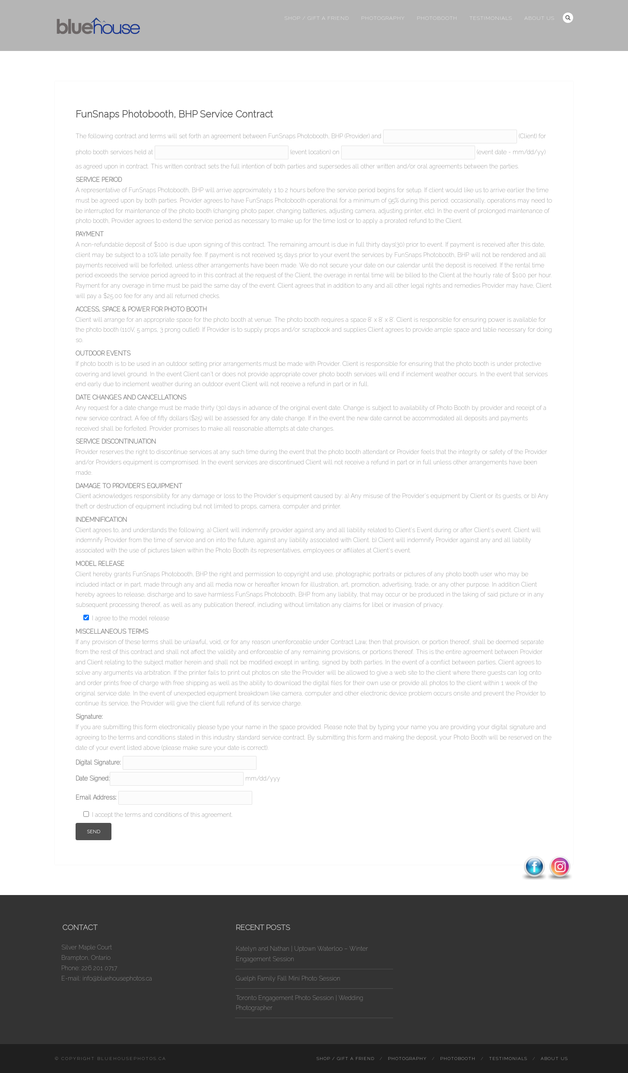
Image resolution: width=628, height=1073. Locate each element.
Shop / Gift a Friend (317, 18)
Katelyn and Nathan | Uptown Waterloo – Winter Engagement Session (302, 953)
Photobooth (437, 18)
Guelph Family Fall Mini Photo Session (288, 978)
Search (568, 18)
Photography (383, 18)
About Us (539, 18)
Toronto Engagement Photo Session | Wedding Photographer (299, 1003)
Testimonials (490, 18)
